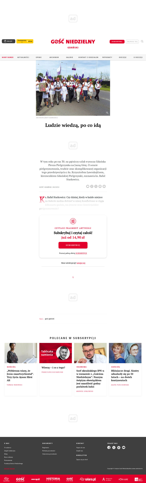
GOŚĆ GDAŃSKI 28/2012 (49, 187)
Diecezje (122, 57)
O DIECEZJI (138, 57)
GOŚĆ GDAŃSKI (49, 319)
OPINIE (39, 57)
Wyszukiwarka (142, 41)
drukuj (100, 185)
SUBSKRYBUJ (117, 41)
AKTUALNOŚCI (23, 57)
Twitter (96, 185)
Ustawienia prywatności (49, 454)
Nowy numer (7, 57)
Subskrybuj (73, 245)
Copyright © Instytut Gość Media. (116, 468)
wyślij (105, 185)
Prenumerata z (22, 41)
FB (92, 185)
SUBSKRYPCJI (81, 253)
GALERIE (69, 57)
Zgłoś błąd (9, 468)
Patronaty (107, 57)
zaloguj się (132, 41)
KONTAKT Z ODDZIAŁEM (88, 57)
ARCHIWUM (54, 57)
